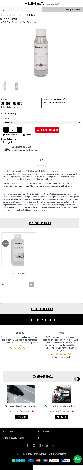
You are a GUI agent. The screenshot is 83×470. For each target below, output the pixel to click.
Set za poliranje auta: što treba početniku (61, 406)
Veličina (6, 118)
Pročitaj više (21, 416)
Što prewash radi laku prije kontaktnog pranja (21, 406)
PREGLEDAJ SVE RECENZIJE (41, 320)
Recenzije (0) (42, 165)
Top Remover (19, 273)
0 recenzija (16, 22)
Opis (41, 159)
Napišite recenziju (30, 22)
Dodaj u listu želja (12, 135)
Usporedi (29, 135)
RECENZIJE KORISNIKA (41, 309)
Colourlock (11, 139)
